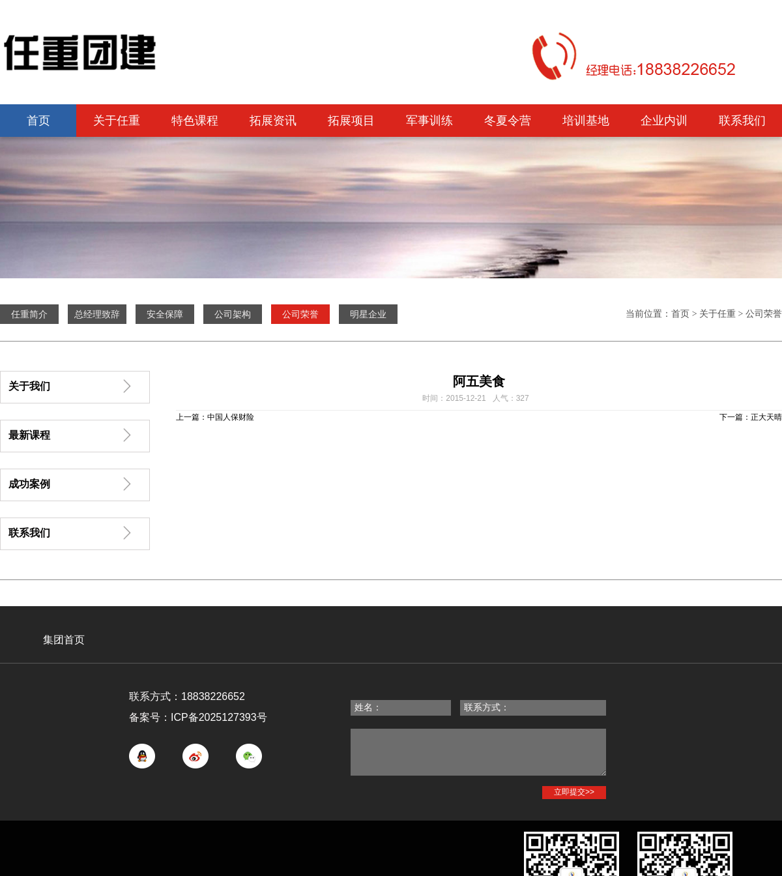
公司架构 (232, 314)
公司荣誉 (764, 314)
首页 (38, 120)
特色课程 (194, 120)
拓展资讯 (273, 120)
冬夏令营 (507, 120)
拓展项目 (351, 120)
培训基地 (585, 120)
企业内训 (664, 120)
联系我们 (742, 120)
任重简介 (29, 314)
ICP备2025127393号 (219, 717)
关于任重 (116, 120)
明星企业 (368, 314)
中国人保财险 (230, 417)
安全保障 (165, 314)
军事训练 (429, 120)
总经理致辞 (97, 314)
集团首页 (64, 639)
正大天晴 (766, 417)
